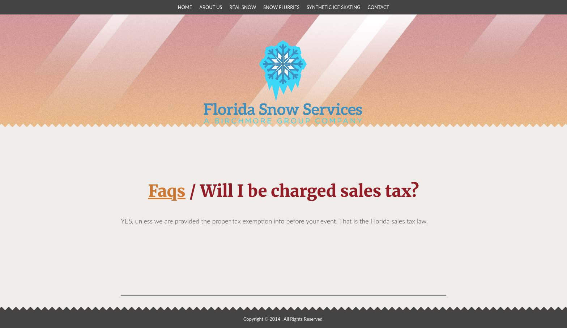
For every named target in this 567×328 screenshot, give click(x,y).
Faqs (167, 191)
